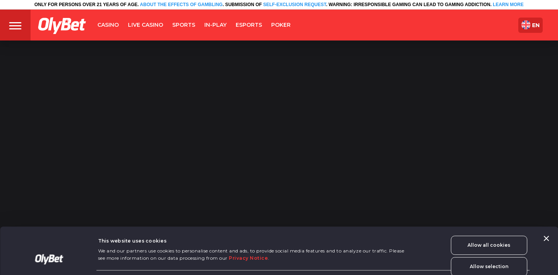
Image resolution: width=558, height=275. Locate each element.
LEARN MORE (508, 4)
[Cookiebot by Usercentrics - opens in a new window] (49, 261)
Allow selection (489, 233)
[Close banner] (546, 205)
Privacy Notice (248, 225)
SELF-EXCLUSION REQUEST (294, 4)
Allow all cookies (488, 212)
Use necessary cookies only (489, 259)
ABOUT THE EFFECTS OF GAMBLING (181, 4)
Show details (114, 266)
